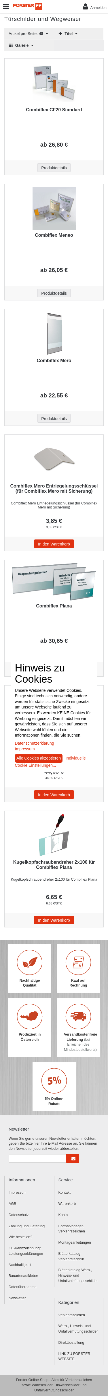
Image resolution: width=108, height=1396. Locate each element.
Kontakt (64, 1193)
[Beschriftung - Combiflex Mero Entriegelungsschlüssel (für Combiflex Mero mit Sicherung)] (54, 459)
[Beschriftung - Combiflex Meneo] (54, 208)
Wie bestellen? (20, 1237)
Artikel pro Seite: (28, 34)
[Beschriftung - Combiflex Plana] (54, 582)
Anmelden (95, 6)
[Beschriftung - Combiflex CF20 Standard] (54, 82)
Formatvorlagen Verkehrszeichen (71, 1229)
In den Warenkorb (54, 544)
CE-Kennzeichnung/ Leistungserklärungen (26, 1251)
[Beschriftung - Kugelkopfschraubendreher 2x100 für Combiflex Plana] (54, 835)
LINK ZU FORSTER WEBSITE (74, 1356)
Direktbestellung (71, 1343)
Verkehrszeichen (71, 1315)
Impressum (17, 1193)
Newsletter (17, 1298)
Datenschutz (19, 1215)
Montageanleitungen (74, 1242)
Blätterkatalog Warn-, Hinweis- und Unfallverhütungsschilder (78, 1275)
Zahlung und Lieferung (27, 1226)
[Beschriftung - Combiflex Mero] (54, 333)
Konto (63, 1215)
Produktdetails (54, 168)
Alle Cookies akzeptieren (38, 758)
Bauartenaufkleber (23, 1276)
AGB (12, 1204)
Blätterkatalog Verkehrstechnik (71, 1256)
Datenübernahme (23, 1287)
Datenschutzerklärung (34, 743)
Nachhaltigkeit (20, 1265)
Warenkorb (67, 1204)
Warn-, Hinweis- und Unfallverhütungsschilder (78, 1328)
